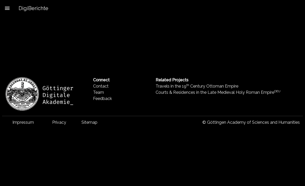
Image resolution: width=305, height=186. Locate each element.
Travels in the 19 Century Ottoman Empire (197, 86)
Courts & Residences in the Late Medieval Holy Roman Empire (218, 92)
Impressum (23, 122)
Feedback (102, 98)
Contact (101, 86)
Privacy (59, 122)
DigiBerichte (33, 8)
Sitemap (89, 122)
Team (98, 92)
